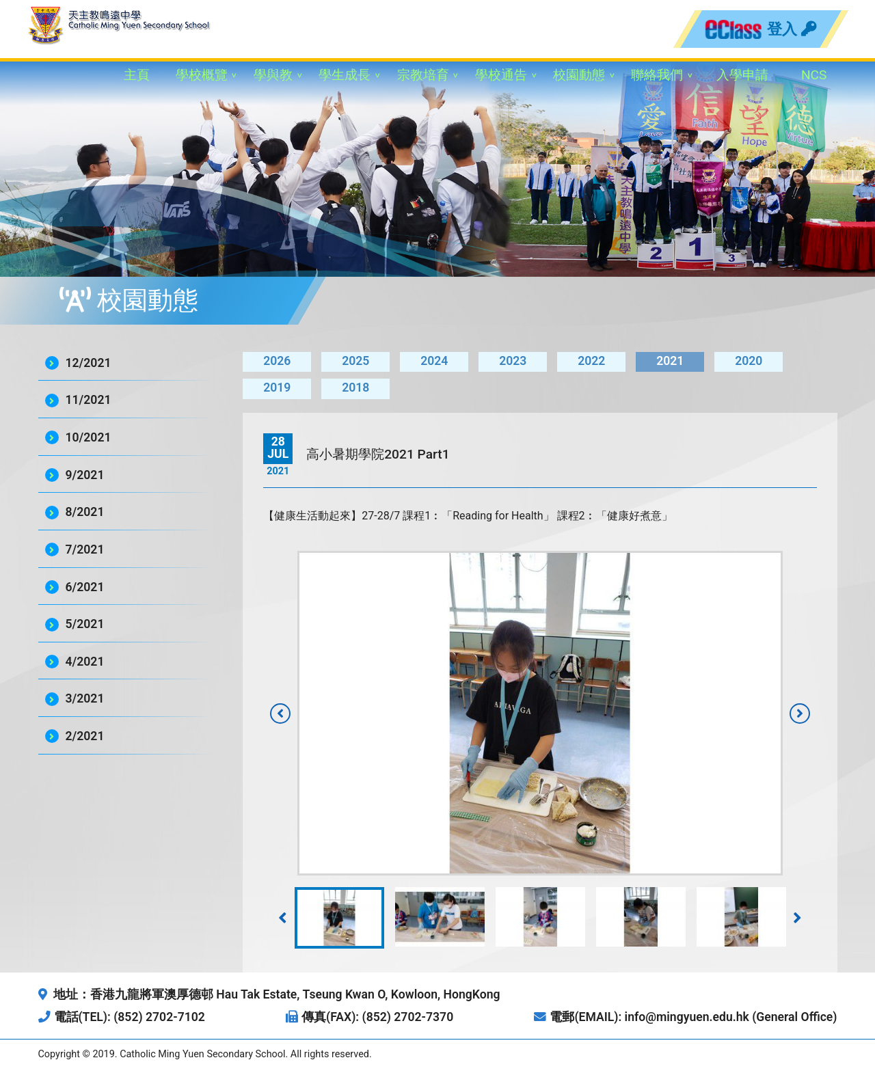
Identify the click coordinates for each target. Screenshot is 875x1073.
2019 (277, 387)
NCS (814, 75)
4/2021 (85, 661)
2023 (512, 361)
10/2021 (88, 437)
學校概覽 (202, 75)
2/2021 (85, 736)
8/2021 (85, 512)
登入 (791, 29)
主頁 (137, 75)
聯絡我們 (657, 75)
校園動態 (579, 75)
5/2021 (85, 624)
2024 (434, 361)
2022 (591, 361)
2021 (670, 361)
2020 (748, 361)
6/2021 (85, 587)
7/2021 (85, 549)
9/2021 (85, 475)
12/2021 (88, 363)
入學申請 (742, 75)
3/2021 (85, 698)
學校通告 (501, 75)
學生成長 (345, 75)
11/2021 (88, 400)
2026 (277, 361)
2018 (355, 387)
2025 (355, 361)
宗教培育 (423, 75)
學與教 (273, 75)
